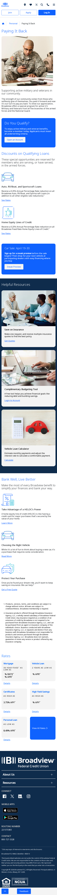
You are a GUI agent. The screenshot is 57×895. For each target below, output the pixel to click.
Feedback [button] (24, 891)
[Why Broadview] (31, 4)
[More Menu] (54, 4)
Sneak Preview (14, 266)
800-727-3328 (8, 839)
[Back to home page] (3, 23)
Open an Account (15, 139)
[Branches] (25, 4)
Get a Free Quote (9, 589)
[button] (10, 12)
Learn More (7, 523)
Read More (7, 556)
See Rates (6, 200)
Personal (13, 23)
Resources (9, 782)
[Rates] (36, 4)
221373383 (7, 830)
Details (7, 683)
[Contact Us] (48, 4)
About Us (8, 774)
